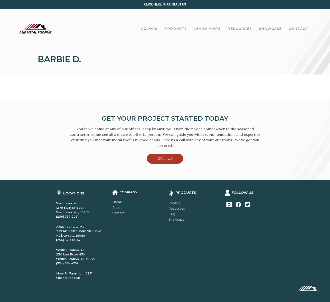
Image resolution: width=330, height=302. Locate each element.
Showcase (176, 219)
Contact (118, 213)
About (117, 207)
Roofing (174, 203)
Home (117, 202)
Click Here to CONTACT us (165, 4)
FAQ (171, 214)
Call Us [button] (165, 158)
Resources (176, 208)
